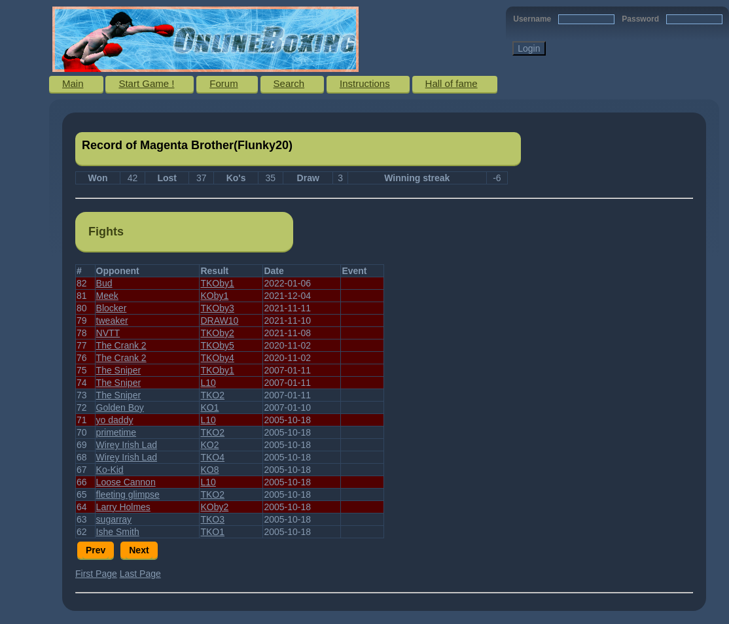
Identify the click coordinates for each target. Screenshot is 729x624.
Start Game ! (146, 83)
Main (73, 83)
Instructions (365, 83)
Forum (223, 83)
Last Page (140, 573)
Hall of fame (451, 83)
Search (289, 83)
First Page (96, 573)
